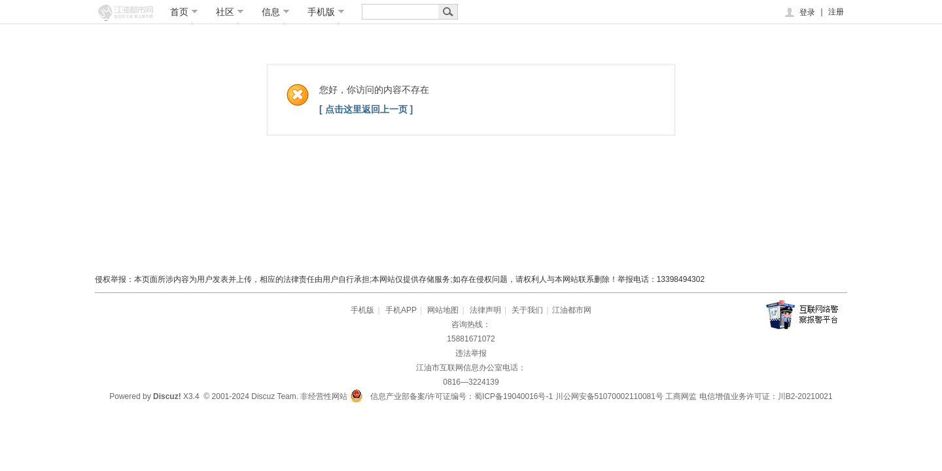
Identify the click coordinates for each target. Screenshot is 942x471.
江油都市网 (571, 310)
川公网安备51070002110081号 (609, 396)
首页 (184, 12)
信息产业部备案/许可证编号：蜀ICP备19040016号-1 (461, 396)
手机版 (326, 12)
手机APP (401, 310)
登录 (799, 12)
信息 (276, 12)
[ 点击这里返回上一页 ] (366, 109)
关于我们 (527, 310)
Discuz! (167, 396)
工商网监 (681, 396)
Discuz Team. (274, 396)
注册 (836, 11)
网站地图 (443, 310)
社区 (230, 12)
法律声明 (485, 310)
